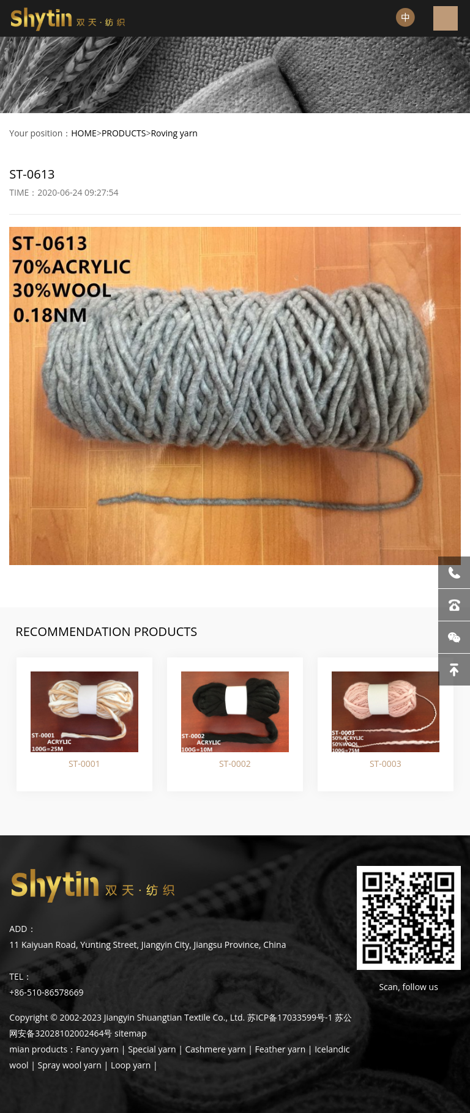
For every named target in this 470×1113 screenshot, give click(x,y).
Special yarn (152, 1049)
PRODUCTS (124, 133)
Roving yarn (174, 133)
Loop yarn (131, 1065)
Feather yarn (280, 1049)
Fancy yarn (97, 1049)
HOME (84, 133)
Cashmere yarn (215, 1049)
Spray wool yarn (70, 1065)
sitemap (130, 1033)
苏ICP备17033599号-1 (290, 1017)
